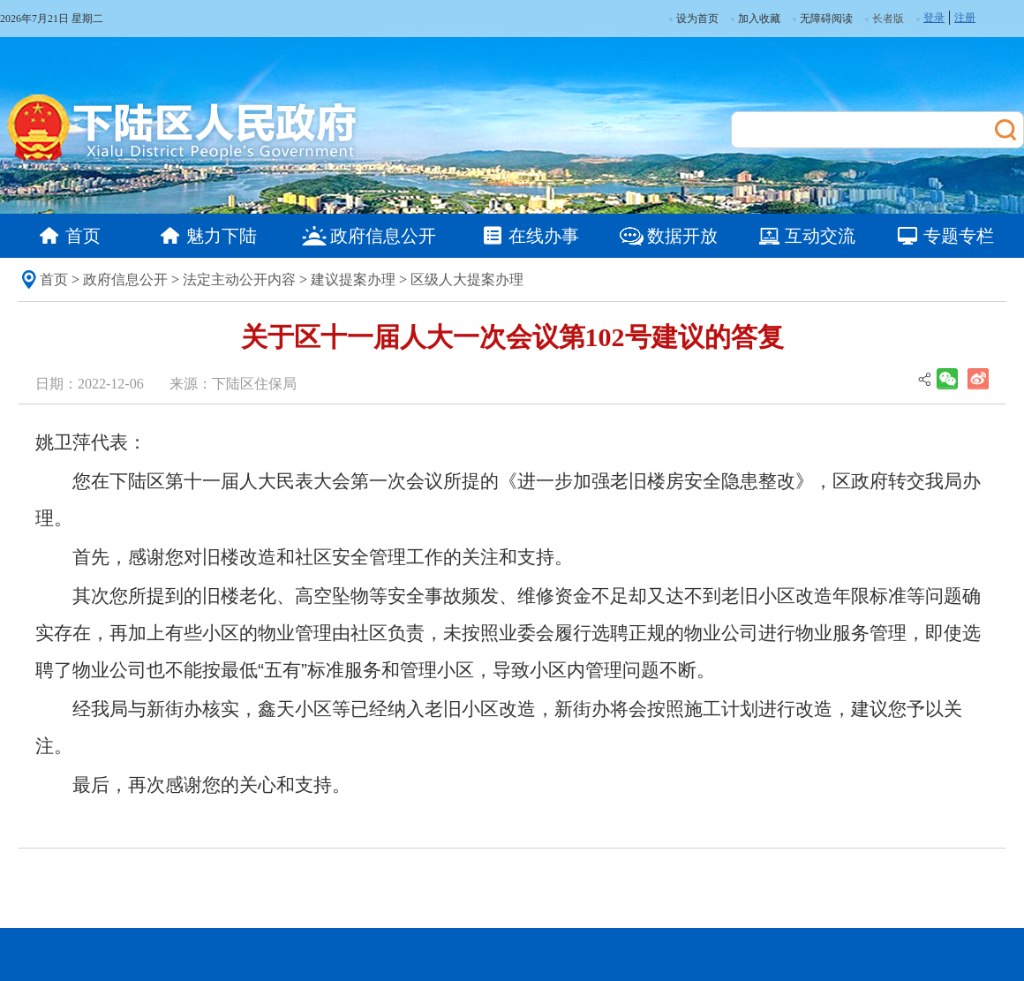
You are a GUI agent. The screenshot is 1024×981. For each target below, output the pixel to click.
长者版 (888, 18)
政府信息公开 (125, 279)
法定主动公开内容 (239, 279)
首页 (54, 279)
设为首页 (694, 18)
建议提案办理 (353, 279)
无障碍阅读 (823, 18)
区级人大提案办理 (466, 279)
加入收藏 (755, 18)
